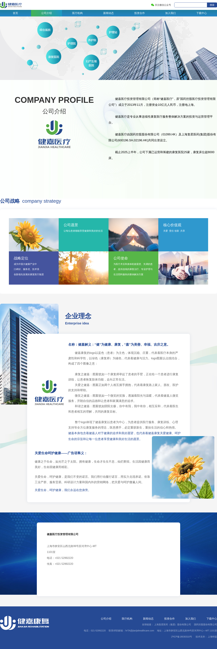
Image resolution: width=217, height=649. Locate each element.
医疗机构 (77, 13)
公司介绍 (46, 13)
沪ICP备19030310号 (181, 636)
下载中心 (201, 13)
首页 (15, 13)
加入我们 (170, 13)
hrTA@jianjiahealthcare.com (139, 630)
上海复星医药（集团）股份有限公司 (172, 624)
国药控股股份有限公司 (205, 624)
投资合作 (139, 13)
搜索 (212, 5)
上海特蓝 (212, 636)
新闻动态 (108, 13)
